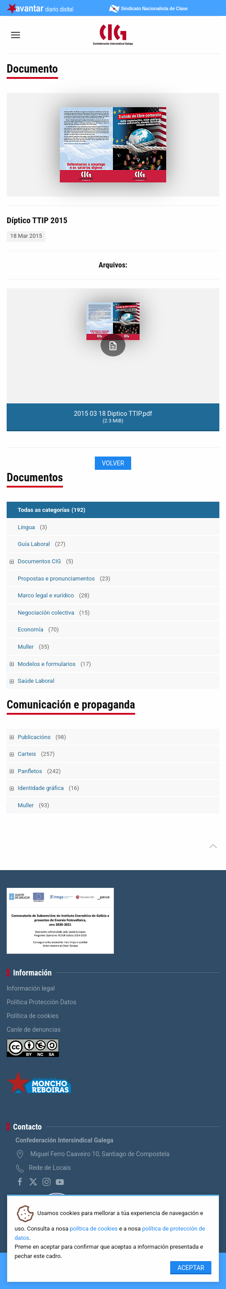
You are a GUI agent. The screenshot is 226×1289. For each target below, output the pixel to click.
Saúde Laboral (36, 680)
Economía (38, 629)
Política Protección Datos (41, 1002)
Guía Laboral (42, 544)
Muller (33, 646)
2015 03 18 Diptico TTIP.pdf (113, 416)
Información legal (31, 988)
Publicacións (42, 737)
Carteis (36, 754)
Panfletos (39, 771)
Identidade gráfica (48, 788)
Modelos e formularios (54, 664)
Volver (113, 463)
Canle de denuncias (34, 1029)
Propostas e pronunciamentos (64, 578)
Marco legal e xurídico (54, 595)
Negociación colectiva (54, 612)
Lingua (32, 527)
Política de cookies (32, 1015)
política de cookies (93, 1228)
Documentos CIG (45, 561)
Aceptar (190, 1267)
